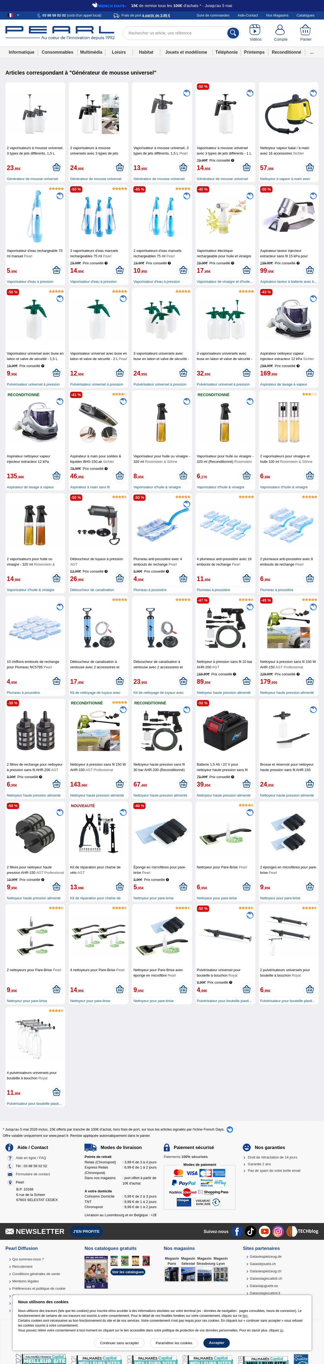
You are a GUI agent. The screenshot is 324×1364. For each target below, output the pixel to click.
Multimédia (91, 52)
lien (245, 1316)
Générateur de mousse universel (32, 179)
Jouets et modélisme (186, 52)
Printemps (254, 52)
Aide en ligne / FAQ (31, 1158)
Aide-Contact (248, 15)
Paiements (186, 1157)
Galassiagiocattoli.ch (266, 1278)
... (312, 52)
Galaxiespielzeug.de (266, 1256)
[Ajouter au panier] (56, 167)
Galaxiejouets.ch (263, 1264)
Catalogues (305, 15)
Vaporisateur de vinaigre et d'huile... (225, 282)
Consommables (57, 52)
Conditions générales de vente (36, 1274)
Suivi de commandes (213, 15)
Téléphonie (226, 52)
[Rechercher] (233, 33)
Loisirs (119, 52)
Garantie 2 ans (259, 1164)
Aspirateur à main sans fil (90, 487)
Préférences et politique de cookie (38, 1288)
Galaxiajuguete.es (264, 1286)
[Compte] (280, 33)
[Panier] (306, 33)
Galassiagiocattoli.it (265, 1293)
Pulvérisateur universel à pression (33, 384)
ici (281, 1330)
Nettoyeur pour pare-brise (153, 898)
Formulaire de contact (33, 1174)
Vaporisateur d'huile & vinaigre (157, 487)
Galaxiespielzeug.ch (265, 1271)
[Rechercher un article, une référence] (181, 33)
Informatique (21, 52)
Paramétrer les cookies (174, 1343)
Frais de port (145, 15)
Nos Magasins (277, 15)
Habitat (146, 52)
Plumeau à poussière (149, 590)
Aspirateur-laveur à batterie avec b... (288, 282)
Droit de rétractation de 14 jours (272, 1157)
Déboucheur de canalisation (92, 590)
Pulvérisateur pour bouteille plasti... (224, 1001)
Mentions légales (25, 1281)
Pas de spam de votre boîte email (274, 1171)
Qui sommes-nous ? (28, 1259)
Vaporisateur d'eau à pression (30, 282)
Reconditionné (286, 52)
